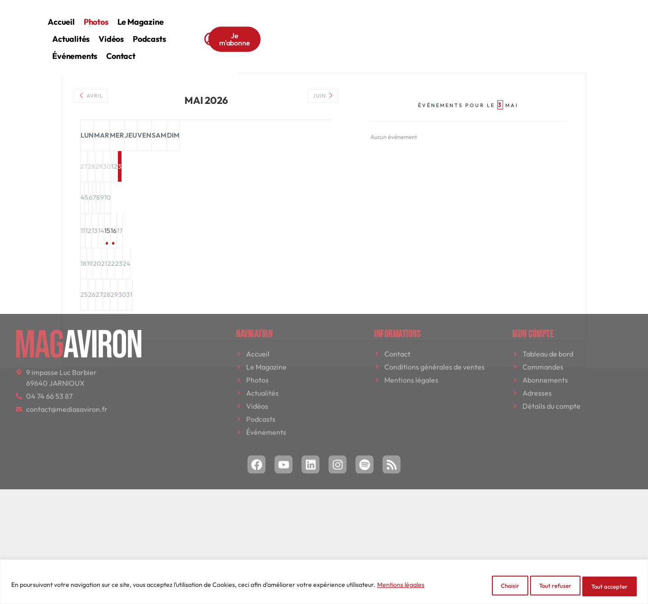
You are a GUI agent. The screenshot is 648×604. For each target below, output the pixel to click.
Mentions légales (400, 586)
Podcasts (380, 15)
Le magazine (251, 15)
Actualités (302, 15)
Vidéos (342, 15)
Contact (474, 15)
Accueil (172, 15)
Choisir (482, 586)
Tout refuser (539, 586)
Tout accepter (604, 586)
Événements (428, 15)
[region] (324, 583)
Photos (207, 15)
